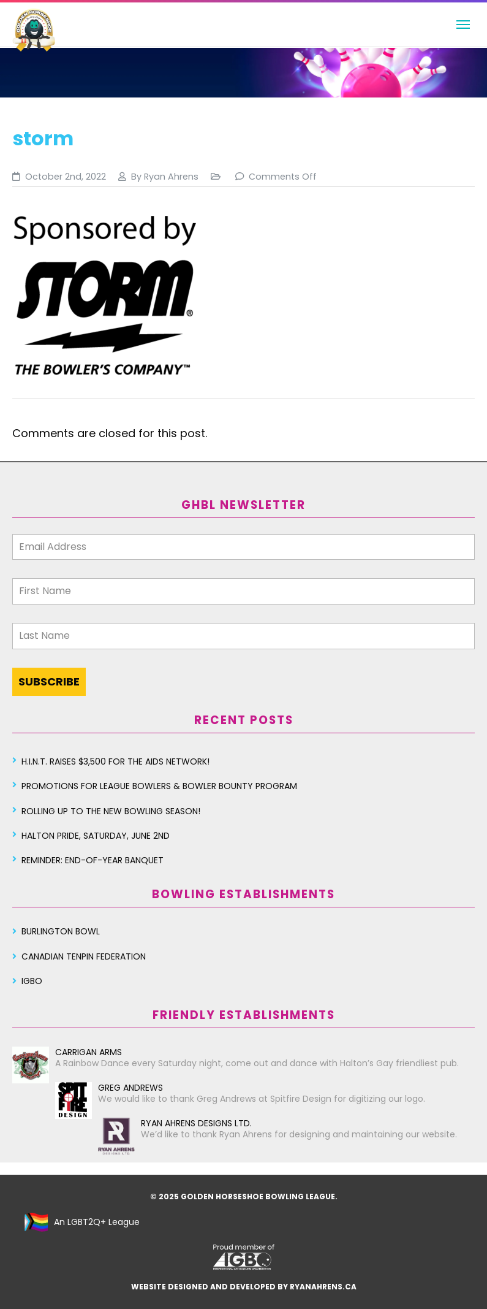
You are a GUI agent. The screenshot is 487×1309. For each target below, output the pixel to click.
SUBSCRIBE (49, 681)
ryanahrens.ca (323, 1286)
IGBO (31, 981)
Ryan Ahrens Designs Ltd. (175, 1123)
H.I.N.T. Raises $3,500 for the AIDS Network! (115, 761)
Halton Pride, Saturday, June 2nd (95, 835)
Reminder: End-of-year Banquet (92, 860)
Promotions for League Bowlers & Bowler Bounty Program (159, 786)
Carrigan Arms (67, 1052)
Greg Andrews (109, 1087)
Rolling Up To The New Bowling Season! (110, 811)
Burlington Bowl (60, 931)
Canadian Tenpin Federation (83, 956)
